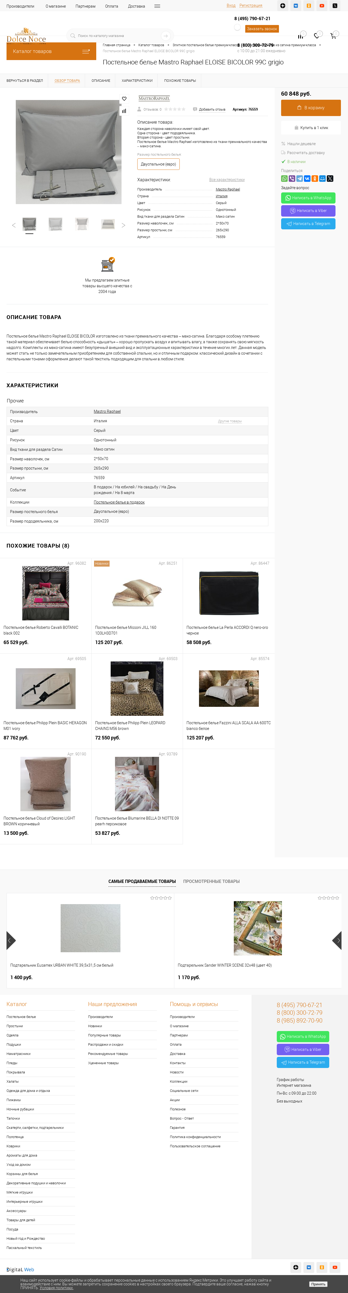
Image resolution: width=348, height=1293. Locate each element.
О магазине (56, 6)
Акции (175, 1100)
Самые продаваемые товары (142, 881)
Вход (231, 5)
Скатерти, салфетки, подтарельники (35, 1128)
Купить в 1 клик (311, 127)
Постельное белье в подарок (119, 502)
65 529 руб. (46, 645)
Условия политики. (56, 1288)
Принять (318, 1284)
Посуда (12, 1229)
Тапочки (13, 1118)
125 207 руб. (137, 645)
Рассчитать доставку (303, 153)
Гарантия (177, 1128)
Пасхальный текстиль (24, 1248)
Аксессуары (16, 1211)
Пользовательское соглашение (195, 1146)
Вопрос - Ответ (182, 1118)
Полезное (178, 1109)
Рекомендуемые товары (108, 1054)
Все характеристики (227, 179)
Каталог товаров (51, 51)
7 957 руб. (189, 977)
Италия (222, 196)
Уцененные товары (103, 1063)
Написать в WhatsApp (308, 198)
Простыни (15, 1026)
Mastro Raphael (228, 189)
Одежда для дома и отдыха (28, 1091)
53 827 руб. (137, 836)
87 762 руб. (46, 741)
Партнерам (85, 6)
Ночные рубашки (20, 1109)
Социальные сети (184, 1091)
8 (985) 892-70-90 (299, 1020)
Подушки (14, 1044)
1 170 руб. (105, 977)
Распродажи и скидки (105, 1044)
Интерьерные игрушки (24, 1202)
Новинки (95, 1026)
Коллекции (178, 1081)
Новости (177, 1072)
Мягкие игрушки (20, 1192)
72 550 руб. (137, 741)
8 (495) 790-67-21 (252, 18)
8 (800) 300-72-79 (255, 45)
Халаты (13, 1081)
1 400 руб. (21, 977)
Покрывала (16, 1072)
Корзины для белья (22, 1174)
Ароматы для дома (22, 1155)
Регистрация (251, 5)
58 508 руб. (229, 645)
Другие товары (230, 421)
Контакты (178, 1063)
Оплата (111, 6)
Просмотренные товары (211, 881)
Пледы (12, 1063)
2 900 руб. (273, 977)
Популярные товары (104, 1035)
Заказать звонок (262, 29)
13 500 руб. (46, 836)
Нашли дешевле (298, 144)
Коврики (13, 1146)
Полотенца (15, 1137)
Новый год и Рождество (26, 1238)
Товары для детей (21, 1220)
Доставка (136, 6)
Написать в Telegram (308, 223)
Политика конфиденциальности (195, 1137)
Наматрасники (18, 1054)
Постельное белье (21, 1017)
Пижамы (14, 1100)
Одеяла (12, 1035)
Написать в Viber (308, 211)
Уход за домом (19, 1165)
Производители (20, 6)
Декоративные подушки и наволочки (36, 1183)
